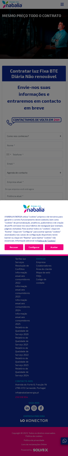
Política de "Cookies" (46, 240)
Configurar (34, 247)
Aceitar (54, 247)
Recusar (14, 247)
